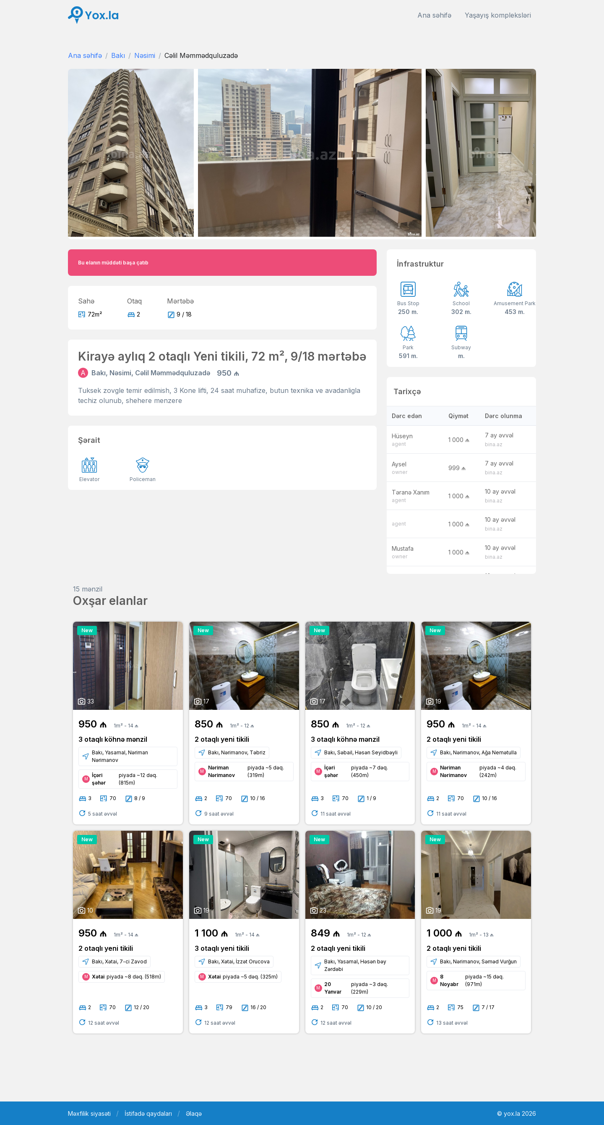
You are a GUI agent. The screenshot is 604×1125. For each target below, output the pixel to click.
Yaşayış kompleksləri (498, 15)
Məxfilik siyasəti (89, 1113)
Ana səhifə (434, 15)
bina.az (493, 444)
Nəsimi (144, 55)
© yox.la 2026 (516, 1113)
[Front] (93, 15)
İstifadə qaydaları (148, 1113)
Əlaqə (194, 1113)
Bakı (118, 55)
